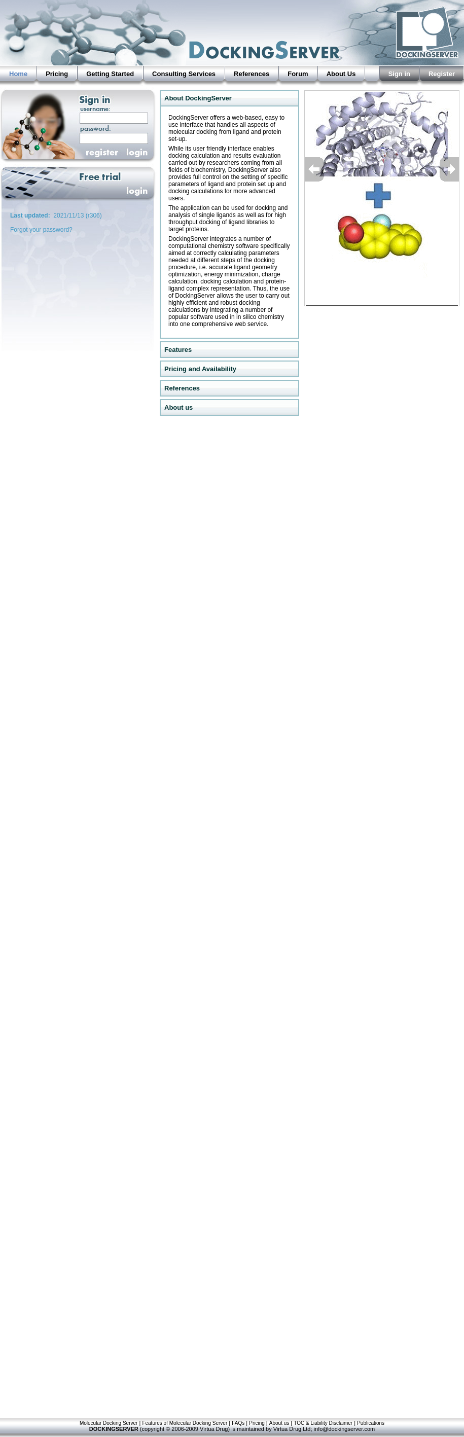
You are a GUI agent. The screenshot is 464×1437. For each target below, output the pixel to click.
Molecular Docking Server (109, 1423)
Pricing (57, 74)
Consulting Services (184, 74)
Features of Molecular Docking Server (184, 1423)
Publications (370, 1423)
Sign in (399, 74)
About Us (341, 74)
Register (442, 74)
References (251, 74)
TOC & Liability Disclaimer (323, 1423)
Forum (298, 74)
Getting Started (110, 74)
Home (18, 74)
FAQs (238, 1423)
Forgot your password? (41, 229)
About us (279, 1423)
